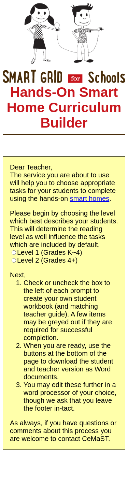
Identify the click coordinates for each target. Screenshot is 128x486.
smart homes (90, 198)
